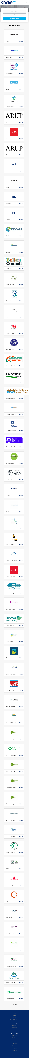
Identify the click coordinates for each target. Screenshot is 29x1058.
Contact (14, 1015)
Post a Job (14, 1025)
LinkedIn (15, 1048)
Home (14, 1013)
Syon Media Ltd (19, 1056)
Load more (14, 1004)
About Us (14, 1017)
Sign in (14, 1029)
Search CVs (14, 1027)
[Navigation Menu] (26, 2)
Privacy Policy (14, 1050)
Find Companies (14, 18)
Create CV (14, 1037)
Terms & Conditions (14, 1019)
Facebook (15, 1043)
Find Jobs (14, 1035)
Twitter (15, 1045)
